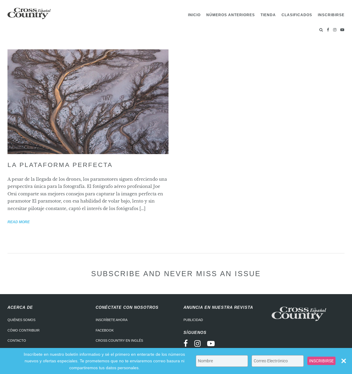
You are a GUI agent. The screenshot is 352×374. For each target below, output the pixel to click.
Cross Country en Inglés (119, 340)
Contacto (16, 340)
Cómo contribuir (23, 330)
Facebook (105, 330)
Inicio (194, 15)
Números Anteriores (230, 15)
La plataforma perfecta (60, 164)
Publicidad (193, 320)
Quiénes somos (21, 320)
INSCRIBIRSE (321, 360)
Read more (18, 222)
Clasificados (297, 15)
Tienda (268, 15)
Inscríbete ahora (111, 320)
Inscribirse (331, 15)
